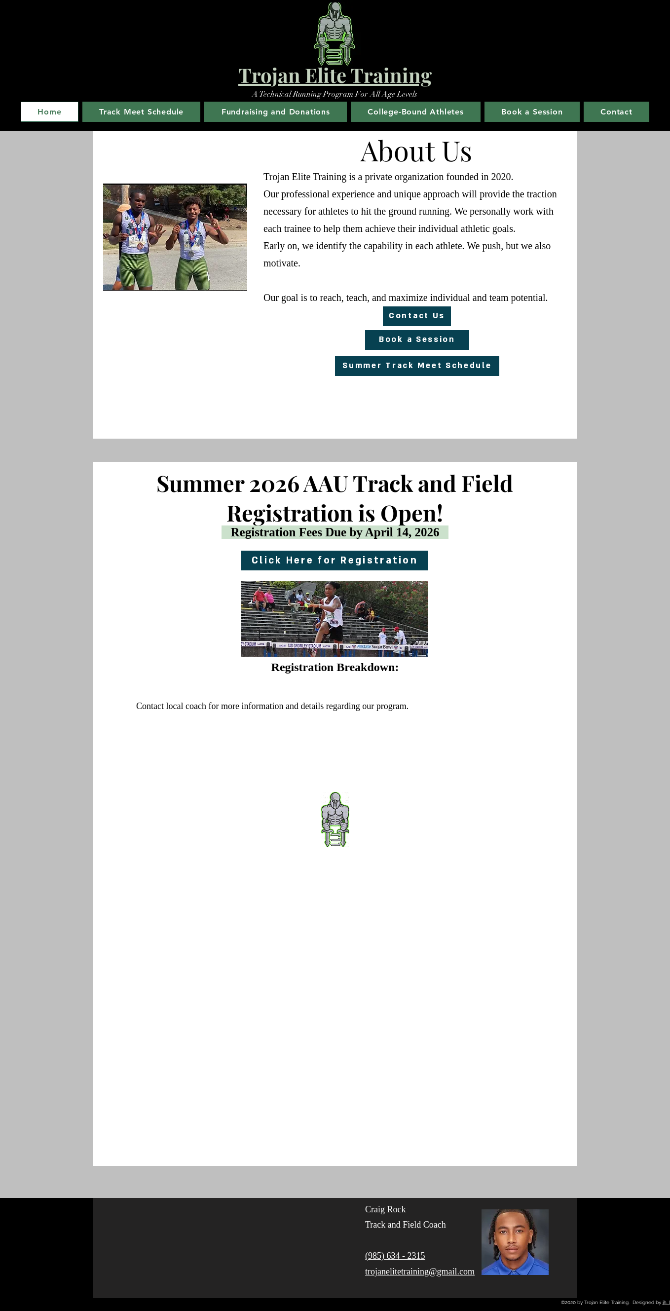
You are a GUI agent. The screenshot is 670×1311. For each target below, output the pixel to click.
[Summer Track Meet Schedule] (417, 366)
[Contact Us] (417, 316)
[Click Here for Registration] (334, 560)
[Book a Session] (417, 340)
